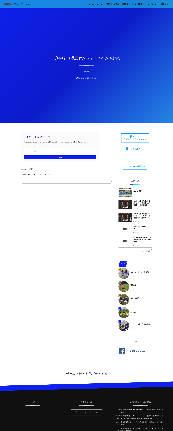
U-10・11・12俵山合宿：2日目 (140, 324)
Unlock (60, 157)
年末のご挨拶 (137, 191)
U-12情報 (133, 312)
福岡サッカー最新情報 (141, 401)
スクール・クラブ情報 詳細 (139, 272)
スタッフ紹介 (134, 298)
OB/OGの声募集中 (137, 166)
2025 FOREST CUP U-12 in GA (141, 228)
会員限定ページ (138, 149)
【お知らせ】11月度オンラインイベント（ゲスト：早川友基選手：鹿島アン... (141, 216)
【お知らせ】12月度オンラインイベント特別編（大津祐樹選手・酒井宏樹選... (141, 203)
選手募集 (133, 285)
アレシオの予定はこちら (89, 412)
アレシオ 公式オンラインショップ (135, 138)
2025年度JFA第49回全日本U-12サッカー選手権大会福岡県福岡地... (142, 240)
